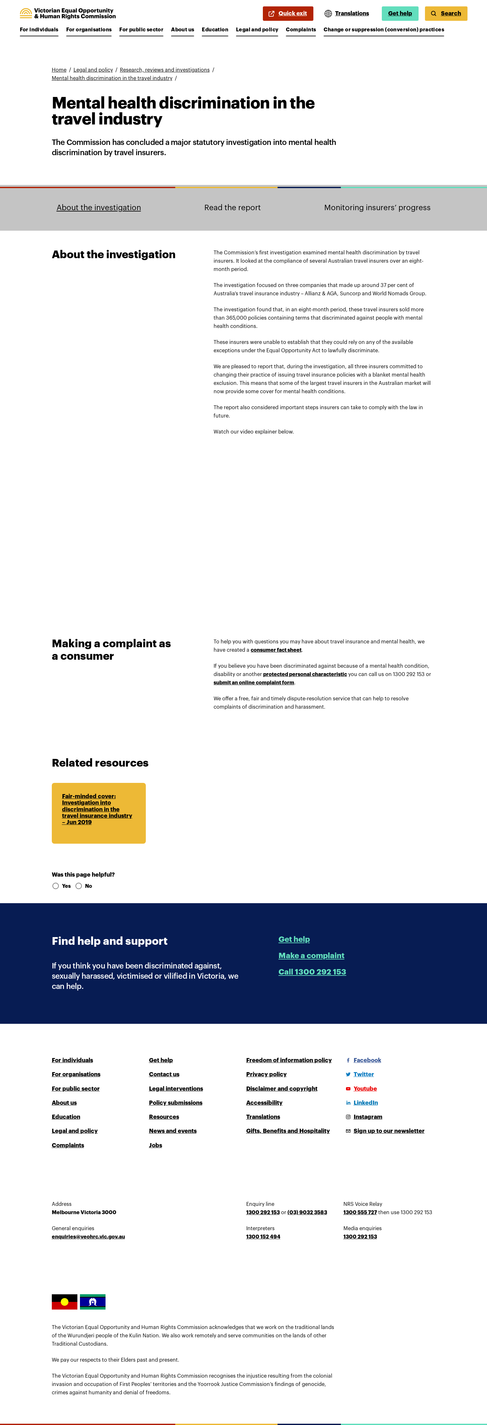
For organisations (89, 29)
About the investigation (99, 207)
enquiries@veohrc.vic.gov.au (88, 1236)
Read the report (232, 207)
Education (215, 29)
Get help (400, 13)
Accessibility (264, 1103)
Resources (164, 1117)
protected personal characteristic (305, 674)
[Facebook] (362, 1060)
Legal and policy (257, 29)
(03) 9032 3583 (307, 1212)
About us (182, 29)
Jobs (155, 1145)
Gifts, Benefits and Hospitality (288, 1131)
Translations (263, 1117)
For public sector (141, 29)
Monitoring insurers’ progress (377, 207)
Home (59, 70)
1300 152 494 (263, 1236)
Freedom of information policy (289, 1060)
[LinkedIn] (360, 1103)
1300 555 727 (360, 1212)
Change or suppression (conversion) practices (384, 29)
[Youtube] (360, 1089)
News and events (173, 1131)
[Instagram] (362, 1117)
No (83, 886)
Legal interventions (176, 1089)
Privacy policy (266, 1074)
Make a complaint (311, 955)
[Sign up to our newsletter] (384, 1131)
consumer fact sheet (276, 650)
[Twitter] (358, 1074)
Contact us (164, 1074)
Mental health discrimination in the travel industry (112, 78)
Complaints (301, 29)
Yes (61, 886)
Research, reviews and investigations (165, 70)
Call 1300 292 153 (312, 972)
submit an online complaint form (254, 682)
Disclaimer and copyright (282, 1089)
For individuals (39, 29)
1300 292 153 (263, 1212)
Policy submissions (175, 1103)
